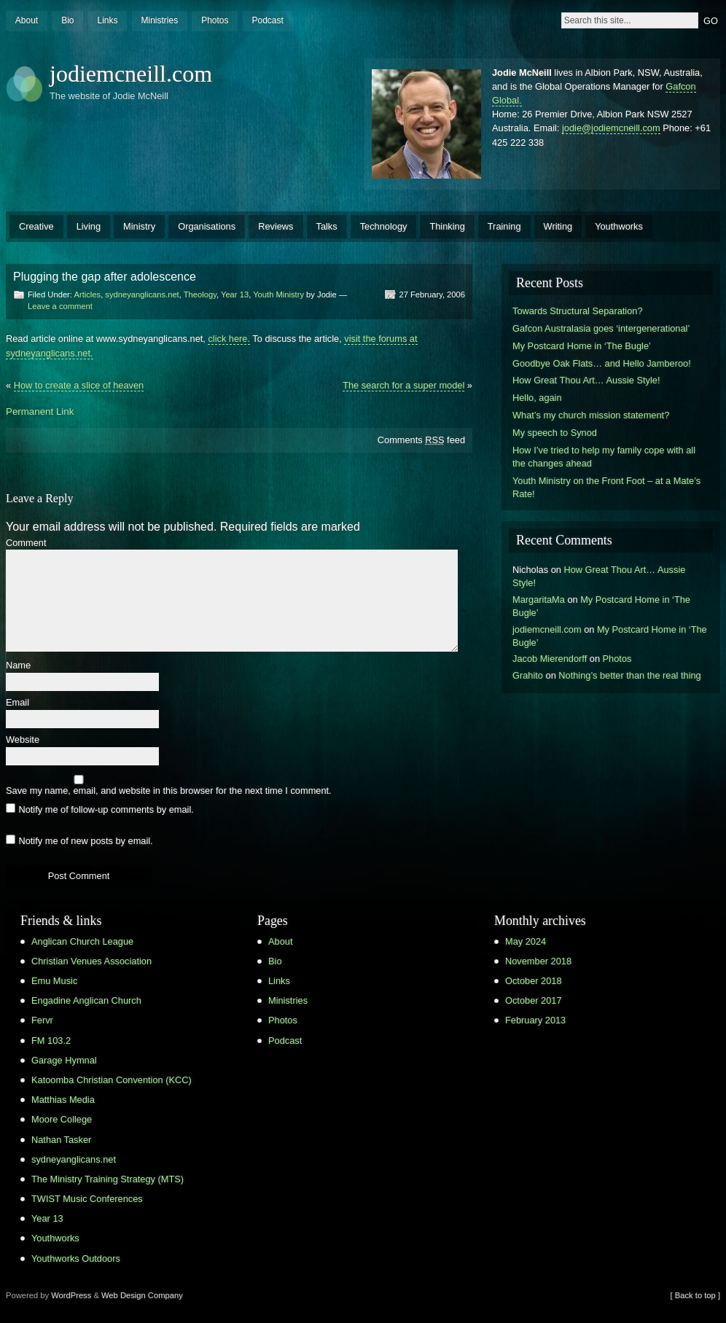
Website (22, 740)
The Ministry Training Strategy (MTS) (107, 1179)
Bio (67, 20)
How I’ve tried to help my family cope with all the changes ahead (603, 457)
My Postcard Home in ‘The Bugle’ (581, 345)
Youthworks (619, 226)
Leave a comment (60, 306)
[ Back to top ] (695, 1295)
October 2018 (533, 980)
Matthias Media (63, 1099)
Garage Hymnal (64, 1060)
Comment (26, 543)
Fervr (42, 1020)
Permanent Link (40, 411)
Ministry (139, 226)
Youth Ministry (278, 294)
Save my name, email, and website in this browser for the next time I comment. (169, 791)
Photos (214, 20)
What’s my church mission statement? (590, 415)
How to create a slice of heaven (79, 385)
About (26, 20)
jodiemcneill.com (131, 74)
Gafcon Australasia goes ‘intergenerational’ (601, 328)
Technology (383, 226)
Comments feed (421, 439)
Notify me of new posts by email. (85, 840)
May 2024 (525, 941)
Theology (200, 294)
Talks (326, 226)
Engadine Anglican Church (86, 1000)
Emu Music (54, 980)
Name (18, 666)
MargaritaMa (538, 599)
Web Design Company (142, 1295)
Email (17, 703)
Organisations (206, 226)
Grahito (527, 675)
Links (107, 20)
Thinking (446, 226)
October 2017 (533, 1000)
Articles (87, 294)
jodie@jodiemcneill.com (611, 127)
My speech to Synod (554, 432)
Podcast (267, 20)
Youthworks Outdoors (75, 1258)
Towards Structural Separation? (577, 310)
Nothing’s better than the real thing (629, 675)
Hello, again (537, 397)
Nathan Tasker (61, 1139)
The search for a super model (403, 385)
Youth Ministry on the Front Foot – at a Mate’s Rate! (606, 487)
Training (504, 226)
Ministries (159, 20)
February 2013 (535, 1020)
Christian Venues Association (91, 961)
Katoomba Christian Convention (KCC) (111, 1079)
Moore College (61, 1119)
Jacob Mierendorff (549, 658)
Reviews (275, 226)
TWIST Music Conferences (87, 1198)
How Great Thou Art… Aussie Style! (586, 380)
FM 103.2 (51, 1040)
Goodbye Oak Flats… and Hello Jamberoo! (601, 363)
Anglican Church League (82, 941)
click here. (229, 338)
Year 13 (235, 294)
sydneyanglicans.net (142, 294)
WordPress (71, 1295)
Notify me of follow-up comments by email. (105, 809)
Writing (558, 226)
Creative (36, 226)
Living (89, 226)
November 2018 (538, 961)
